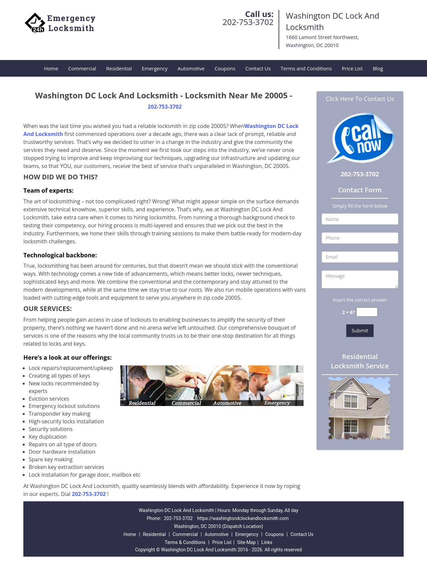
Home (51, 68)
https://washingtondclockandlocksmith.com (243, 518)
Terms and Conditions (306, 68)
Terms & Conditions (185, 542)
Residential (119, 68)
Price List (352, 68)
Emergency (154, 68)
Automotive (190, 68)
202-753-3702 (248, 21)
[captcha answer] (367, 312)
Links (266, 542)
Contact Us (258, 68)
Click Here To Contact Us (360, 99)
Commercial (82, 68)
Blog (378, 68)
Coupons (225, 68)
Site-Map (246, 542)
